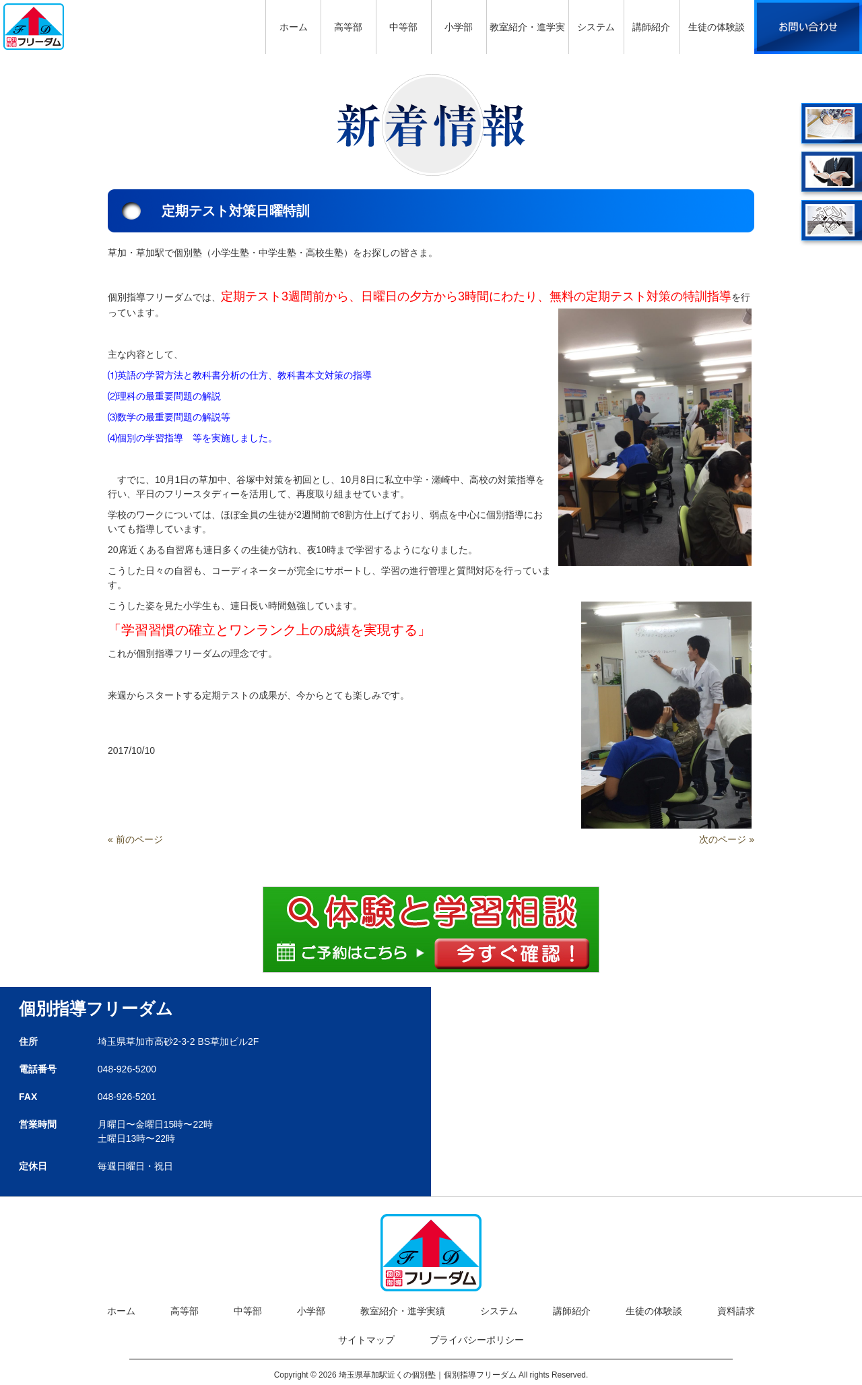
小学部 (311, 1311)
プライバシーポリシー (477, 1339)
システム (499, 1311)
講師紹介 (572, 1311)
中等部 (248, 1311)
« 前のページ (135, 839)
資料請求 (736, 1311)
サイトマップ (366, 1339)
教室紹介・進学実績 (402, 1311)
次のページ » (726, 839)
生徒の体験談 (654, 1311)
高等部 (184, 1311)
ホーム (121, 1311)
